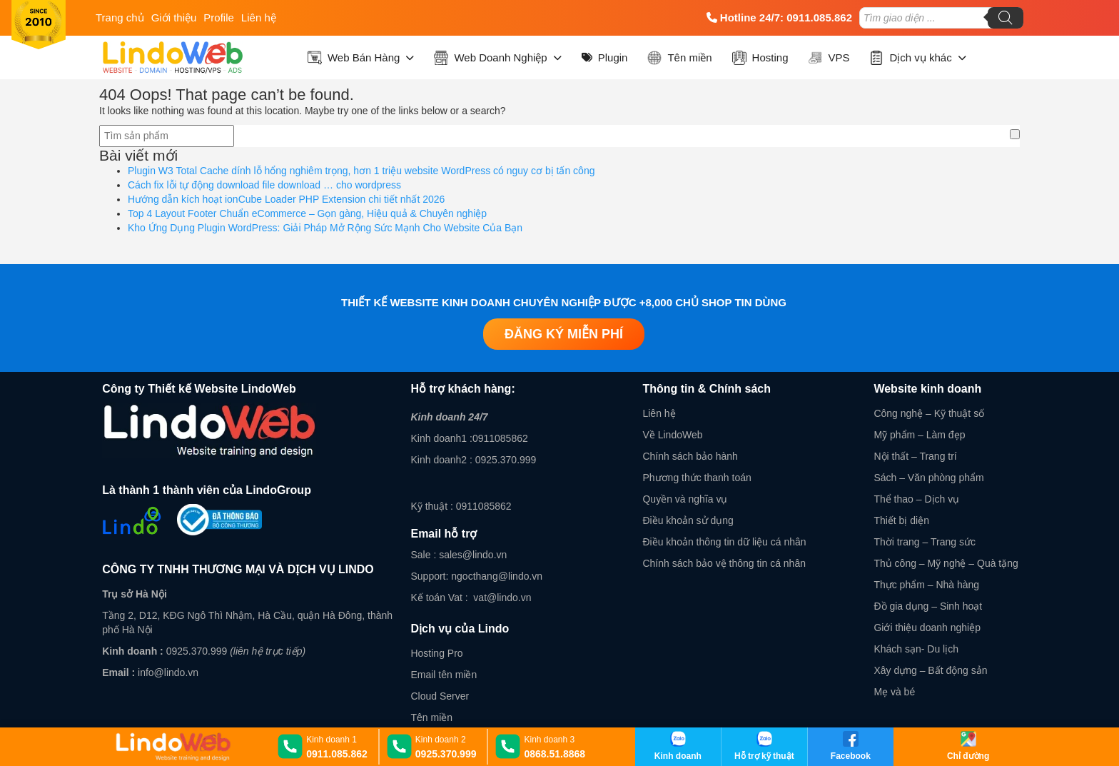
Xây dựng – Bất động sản (930, 670)
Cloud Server (439, 696)
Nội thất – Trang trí (915, 456)
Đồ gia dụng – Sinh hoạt (928, 606)
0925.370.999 (195, 651)
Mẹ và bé (894, 691)
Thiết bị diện (901, 520)
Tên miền (679, 58)
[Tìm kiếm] (1005, 18)
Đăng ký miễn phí (564, 334)
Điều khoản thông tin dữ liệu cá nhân (724, 542)
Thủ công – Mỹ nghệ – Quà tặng (946, 563)
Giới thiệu (174, 17)
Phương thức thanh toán (696, 477)
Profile (218, 17)
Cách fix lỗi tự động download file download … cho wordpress (264, 185)
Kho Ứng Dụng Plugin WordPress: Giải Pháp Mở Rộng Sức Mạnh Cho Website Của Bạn (325, 227)
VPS (828, 58)
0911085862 (500, 438)
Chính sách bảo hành (689, 456)
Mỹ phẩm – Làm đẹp (919, 434)
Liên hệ (258, 17)
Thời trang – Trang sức (925, 542)
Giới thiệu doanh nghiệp (927, 627)
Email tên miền (443, 674)
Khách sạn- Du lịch (916, 649)
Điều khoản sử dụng (687, 520)
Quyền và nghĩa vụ (684, 499)
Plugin (605, 57)
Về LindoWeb (672, 434)
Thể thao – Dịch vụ (916, 499)
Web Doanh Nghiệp (497, 58)
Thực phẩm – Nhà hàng (926, 584)
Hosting (760, 58)
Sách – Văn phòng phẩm (928, 477)
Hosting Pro (436, 653)
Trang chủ (120, 17)
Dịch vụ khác (917, 58)
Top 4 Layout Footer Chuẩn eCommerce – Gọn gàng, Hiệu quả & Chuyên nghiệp (307, 213)
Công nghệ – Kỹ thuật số (929, 413)
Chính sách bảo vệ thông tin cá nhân (723, 563)
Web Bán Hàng (361, 58)
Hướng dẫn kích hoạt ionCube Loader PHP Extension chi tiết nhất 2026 (286, 199)
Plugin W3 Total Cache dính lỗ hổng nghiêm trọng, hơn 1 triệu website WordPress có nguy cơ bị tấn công (361, 170)
